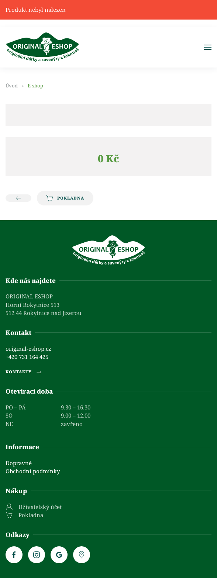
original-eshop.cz (28, 348)
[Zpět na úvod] (42, 47)
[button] (207, 47)
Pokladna (65, 198)
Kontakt (18, 332)
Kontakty (24, 372)
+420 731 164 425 (27, 356)
